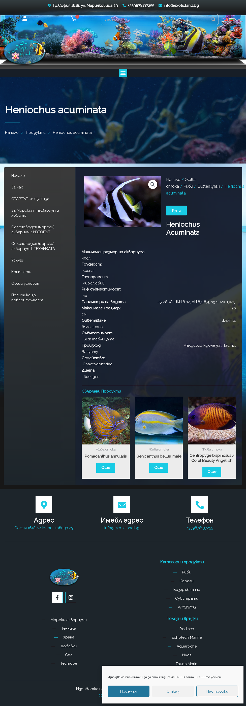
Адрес (44, 520)
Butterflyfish (209, 186)
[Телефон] (199, 504)
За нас (17, 187)
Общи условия (25, 283)
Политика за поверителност (27, 297)
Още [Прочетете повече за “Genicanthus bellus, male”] (158, 467)
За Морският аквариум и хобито (35, 213)
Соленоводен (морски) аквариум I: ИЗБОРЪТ (32, 229)
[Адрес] (44, 504)
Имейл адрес (122, 520)
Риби (188, 186)
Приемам (128, 691)
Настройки (217, 691)
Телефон (199, 520)
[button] (74, 19)
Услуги (17, 260)
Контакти (21, 272)
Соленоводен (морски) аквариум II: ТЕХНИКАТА (33, 246)
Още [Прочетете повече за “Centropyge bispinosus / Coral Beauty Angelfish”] (211, 471)
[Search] (213, 19)
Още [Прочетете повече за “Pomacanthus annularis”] (105, 467)
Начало (18, 175)
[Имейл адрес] (121, 504)
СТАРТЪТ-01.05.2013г (30, 199)
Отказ (173, 691)
